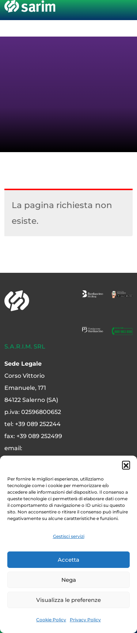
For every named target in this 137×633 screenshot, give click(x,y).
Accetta (68, 559)
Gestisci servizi (68, 536)
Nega (68, 579)
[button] (126, 464)
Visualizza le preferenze (68, 599)
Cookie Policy (51, 619)
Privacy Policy (85, 619)
